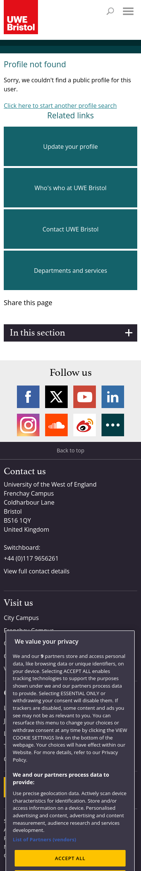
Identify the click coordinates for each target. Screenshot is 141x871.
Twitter (56, 397)
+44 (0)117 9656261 (31, 558)
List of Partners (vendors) (44, 849)
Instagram (28, 425)
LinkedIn (113, 397)
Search (110, 11)
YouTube (84, 397)
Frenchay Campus (29, 630)
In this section (37, 333)
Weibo (84, 425)
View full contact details (37, 571)
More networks (113, 425)
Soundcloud (56, 425)
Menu (128, 11)
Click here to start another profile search (60, 105)
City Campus (21, 618)
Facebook (28, 397)
